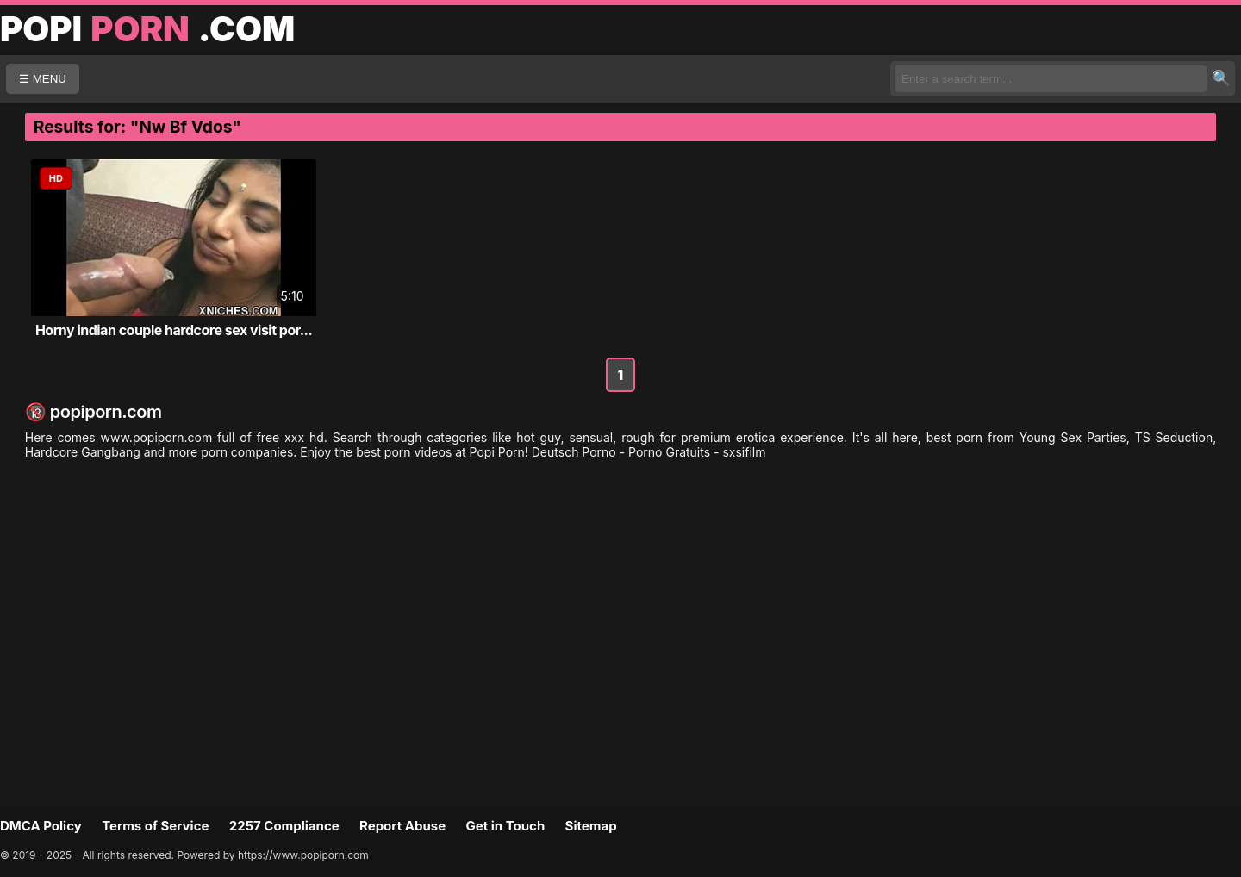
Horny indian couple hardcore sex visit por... (173, 330)
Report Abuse (402, 826)
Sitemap (591, 826)
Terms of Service (155, 826)
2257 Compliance (284, 826)
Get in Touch (505, 826)
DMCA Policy (41, 826)
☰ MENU (42, 78)
